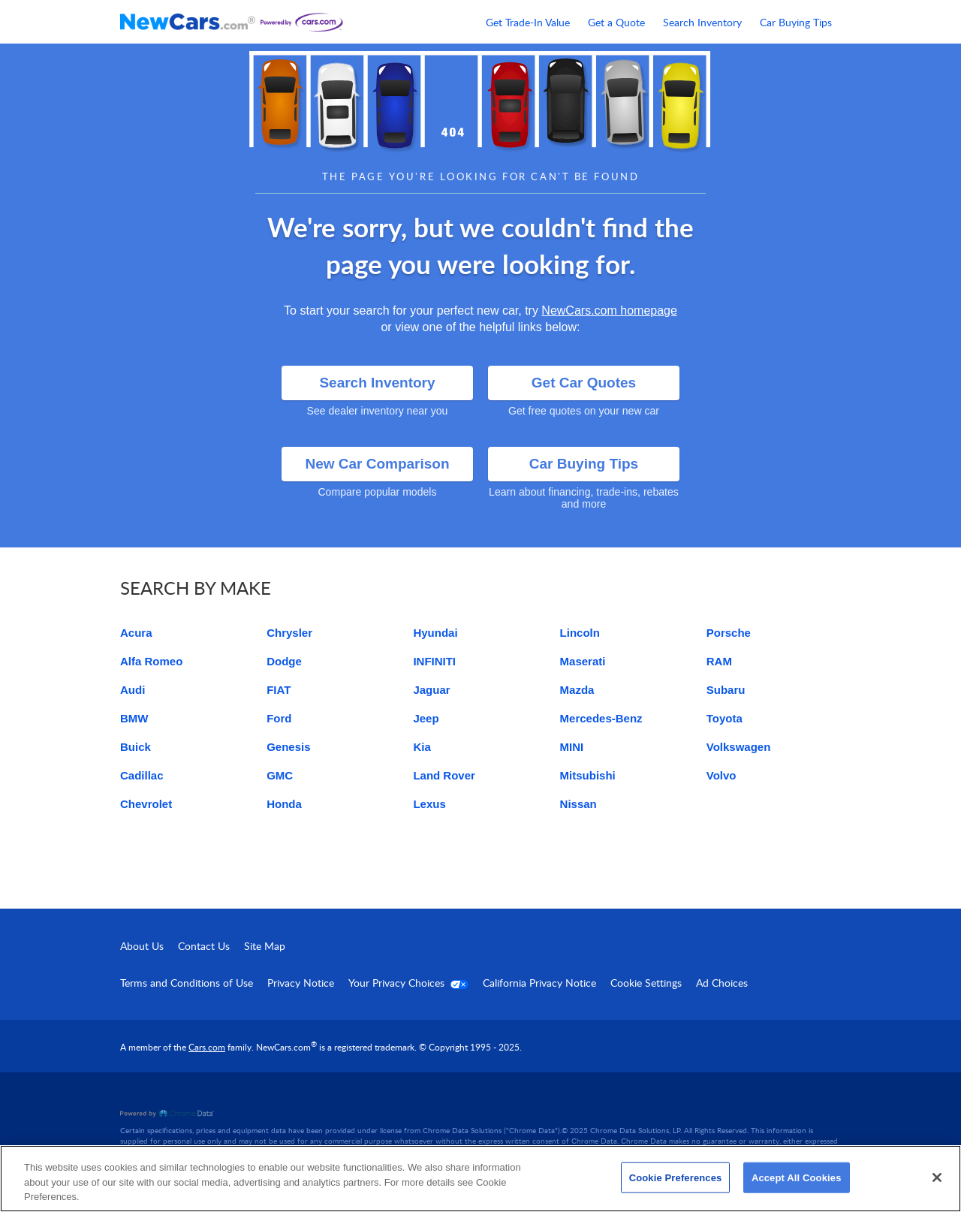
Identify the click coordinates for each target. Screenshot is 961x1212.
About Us (142, 946)
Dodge (284, 661)
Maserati (583, 661)
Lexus (429, 803)
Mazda (577, 689)
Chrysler (289, 632)
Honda (284, 803)
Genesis (288, 746)
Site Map (264, 946)
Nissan (578, 803)
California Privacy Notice (539, 982)
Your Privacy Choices (408, 982)
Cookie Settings (646, 982)
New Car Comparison (377, 464)
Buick (135, 746)
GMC (280, 775)
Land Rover (444, 775)
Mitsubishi (588, 775)
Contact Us (204, 946)
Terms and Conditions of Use (186, 982)
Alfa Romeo (151, 661)
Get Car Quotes (584, 382)
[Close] (936, 1177)
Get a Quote (616, 22)
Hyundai (435, 632)
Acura (136, 632)
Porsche (728, 632)
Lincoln (580, 632)
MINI (572, 746)
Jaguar (431, 689)
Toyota (724, 718)
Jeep (425, 718)
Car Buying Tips (796, 22)
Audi (132, 689)
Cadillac (142, 775)
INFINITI (434, 661)
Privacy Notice (300, 982)
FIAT (279, 689)
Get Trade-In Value (528, 22)
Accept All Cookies (797, 1177)
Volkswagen (738, 746)
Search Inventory (702, 22)
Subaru (726, 689)
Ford (279, 718)
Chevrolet (146, 803)
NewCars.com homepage (609, 310)
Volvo (721, 775)
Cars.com (206, 1047)
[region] (480, 1178)
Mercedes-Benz (601, 718)
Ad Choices (722, 982)
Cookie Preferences (675, 1177)
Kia (421, 746)
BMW (134, 718)
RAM (719, 661)
